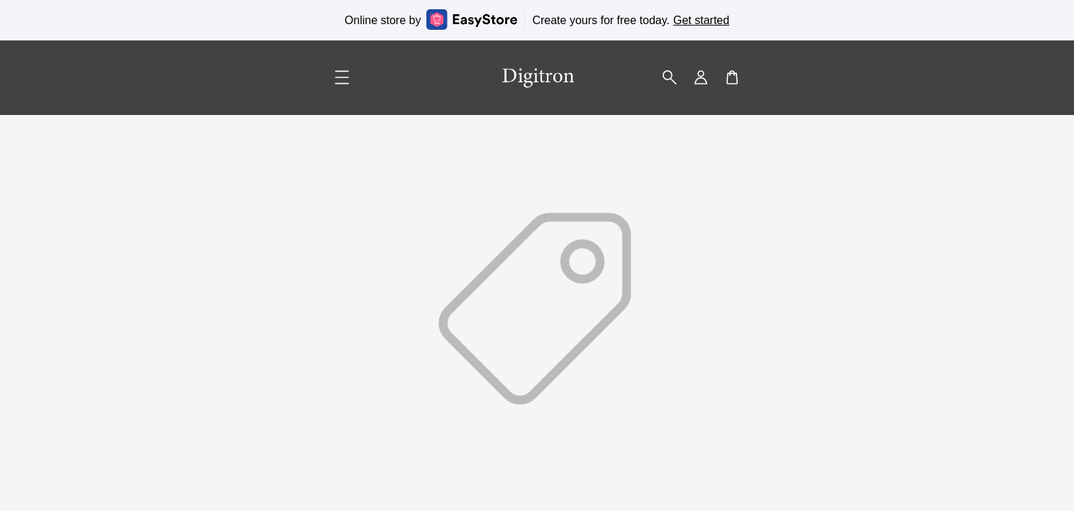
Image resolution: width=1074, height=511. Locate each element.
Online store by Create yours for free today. (537, 19)
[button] (669, 77)
